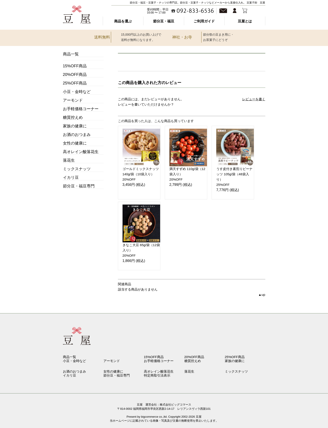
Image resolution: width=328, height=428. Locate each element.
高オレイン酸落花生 (81, 152)
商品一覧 (71, 54)
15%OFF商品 (75, 66)
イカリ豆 (71, 177)
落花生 (69, 160)
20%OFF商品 (75, 74)
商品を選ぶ (123, 21)
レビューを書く (253, 99)
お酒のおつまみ (77, 134)
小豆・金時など (77, 92)
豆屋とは (245, 21)
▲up (261, 294)
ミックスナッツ (77, 169)
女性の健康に (75, 143)
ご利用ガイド (204, 21)
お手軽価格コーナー (81, 109)
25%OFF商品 (75, 83)
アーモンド (73, 100)
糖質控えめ (73, 117)
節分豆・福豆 (163, 21)
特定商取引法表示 (157, 375)
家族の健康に (75, 126)
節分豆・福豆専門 (79, 186)
